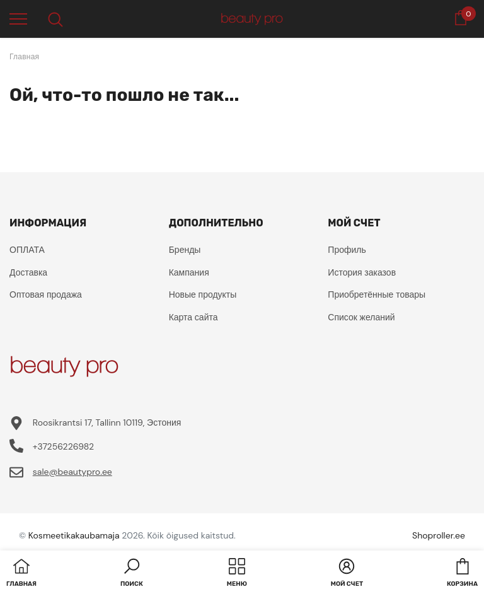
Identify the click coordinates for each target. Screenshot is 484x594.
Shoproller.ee (438, 535)
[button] (131, 574)
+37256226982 (63, 446)
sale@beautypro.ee (72, 471)
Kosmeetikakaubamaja (74, 535)
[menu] (18, 18)
